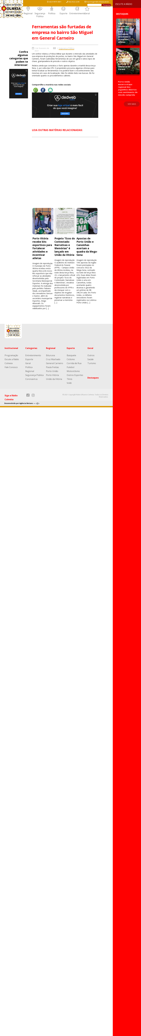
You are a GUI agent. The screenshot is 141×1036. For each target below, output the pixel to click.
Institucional (11, 348)
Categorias (31, 348)
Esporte (63, 13)
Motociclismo (73, 371)
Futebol (70, 367)
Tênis (69, 379)
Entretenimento (77, 13)
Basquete (71, 355)
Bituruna (50, 355)
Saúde (90, 359)
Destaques (93, 377)
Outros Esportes (75, 375)
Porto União (52, 371)
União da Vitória (54, 379)
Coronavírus (31, 379)
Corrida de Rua (74, 363)
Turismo (91, 363)
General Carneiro (54, 363)
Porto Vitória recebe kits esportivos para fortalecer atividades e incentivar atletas (42, 248)
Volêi (69, 383)
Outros (90, 355)
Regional (28, 13)
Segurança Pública (40, 15)
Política (51, 13)
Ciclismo (71, 359)
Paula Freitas (52, 367)
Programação (11, 355)
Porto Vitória (52, 375)
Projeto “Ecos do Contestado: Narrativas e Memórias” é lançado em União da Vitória (64, 246)
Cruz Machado (53, 359)
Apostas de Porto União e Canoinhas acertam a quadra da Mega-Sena (87, 246)
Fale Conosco (11, 367)
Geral (87, 13)
